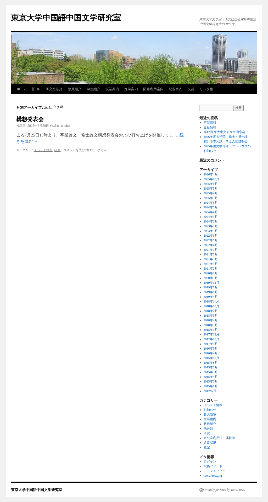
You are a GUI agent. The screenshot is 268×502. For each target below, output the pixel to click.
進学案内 (131, 89)
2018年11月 (211, 301)
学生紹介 (93, 89)
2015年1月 (211, 386)
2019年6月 (211, 292)
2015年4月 (211, 377)
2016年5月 (211, 348)
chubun (66, 126)
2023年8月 (211, 226)
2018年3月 (211, 325)
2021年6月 (211, 254)
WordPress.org (213, 475)
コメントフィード (216, 471)
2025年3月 (211, 198)
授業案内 (112, 89)
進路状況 (210, 442)
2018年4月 (211, 320)
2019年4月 (211, 297)
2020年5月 (211, 278)
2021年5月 (211, 259)
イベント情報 (43, 150)
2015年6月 (211, 367)
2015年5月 (211, 372)
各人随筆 (210, 414)
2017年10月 (211, 339)
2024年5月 (211, 207)
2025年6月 (211, 184)
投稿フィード (213, 466)
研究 (57, 150)
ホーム (22, 89)
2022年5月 (211, 240)
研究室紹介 (54, 89)
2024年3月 (211, 217)
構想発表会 (30, 119)
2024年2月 (211, 221)
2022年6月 (211, 235)
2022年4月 (211, 245)
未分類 (208, 428)
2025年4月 (211, 193)
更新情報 (210, 122)
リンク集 (206, 89)
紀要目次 (175, 89)
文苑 (191, 89)
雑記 (207, 447)
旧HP (36, 89)
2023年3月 (211, 231)
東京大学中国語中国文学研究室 (66, 17)
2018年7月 (211, 311)
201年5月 (210, 391)
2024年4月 (211, 212)
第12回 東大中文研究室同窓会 (224, 132)
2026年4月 (211, 174)
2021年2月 (211, 268)
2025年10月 (211, 179)
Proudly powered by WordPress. (225, 490)
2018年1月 (211, 330)
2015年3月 (211, 381)
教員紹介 (74, 89)
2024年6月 (211, 202)
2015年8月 (211, 362)
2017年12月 (211, 334)
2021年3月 (211, 264)
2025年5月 (211, 188)
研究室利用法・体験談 (219, 438)
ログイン (210, 461)
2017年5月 (211, 344)
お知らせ (210, 410)
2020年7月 (211, 273)
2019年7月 (211, 287)
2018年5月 (211, 315)
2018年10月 (211, 306)
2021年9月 (211, 250)
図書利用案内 (153, 89)
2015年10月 (211, 358)
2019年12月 (211, 282)
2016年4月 (211, 353)
